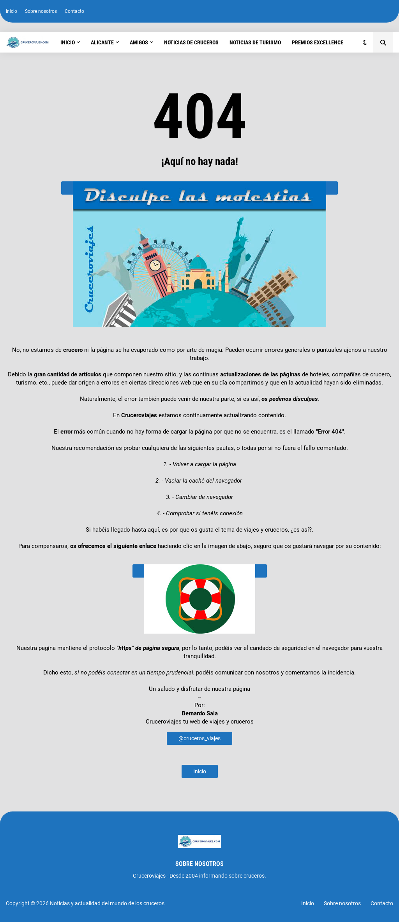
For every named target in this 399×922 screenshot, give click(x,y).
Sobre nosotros (41, 11)
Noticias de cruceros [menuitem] (191, 42)
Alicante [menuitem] (102, 42)
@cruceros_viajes (199, 738)
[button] (365, 42)
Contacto (74, 11)
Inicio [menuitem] (67, 42)
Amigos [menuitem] (139, 42)
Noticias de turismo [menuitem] (255, 42)
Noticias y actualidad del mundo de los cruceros (107, 903)
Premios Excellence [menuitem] (317, 42)
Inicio (11, 11)
